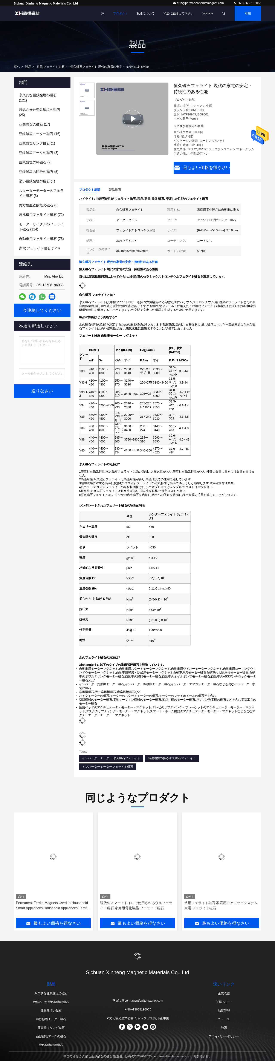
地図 (224, 1027)
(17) (34, 124)
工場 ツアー (224, 1002)
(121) (38, 97)
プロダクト (120, 13)
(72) (41, 214)
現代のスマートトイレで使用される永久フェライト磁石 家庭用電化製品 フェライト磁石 (136, 905)
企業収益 (224, 993)
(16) (39, 134)
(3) (38, 153)
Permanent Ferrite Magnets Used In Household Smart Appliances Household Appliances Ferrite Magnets (52, 906)
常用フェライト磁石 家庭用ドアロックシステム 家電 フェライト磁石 (220, 905)
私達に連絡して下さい (178, 13)
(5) (38, 172)
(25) (39, 112)
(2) (35, 162)
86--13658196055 (247, 3)
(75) (41, 239)
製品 (28, 66)
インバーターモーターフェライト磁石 (107, 766)
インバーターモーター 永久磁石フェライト (111, 758)
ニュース (224, 1019)
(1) (37, 143)
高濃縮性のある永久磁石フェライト (172, 758)
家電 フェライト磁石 (50, 66)
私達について (146, 13)
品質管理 (224, 1010)
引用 (248, 13)
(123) (39, 248)
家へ (17, 66)
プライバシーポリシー (224, 1036)
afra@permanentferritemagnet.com (199, 3)
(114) (41, 226)
